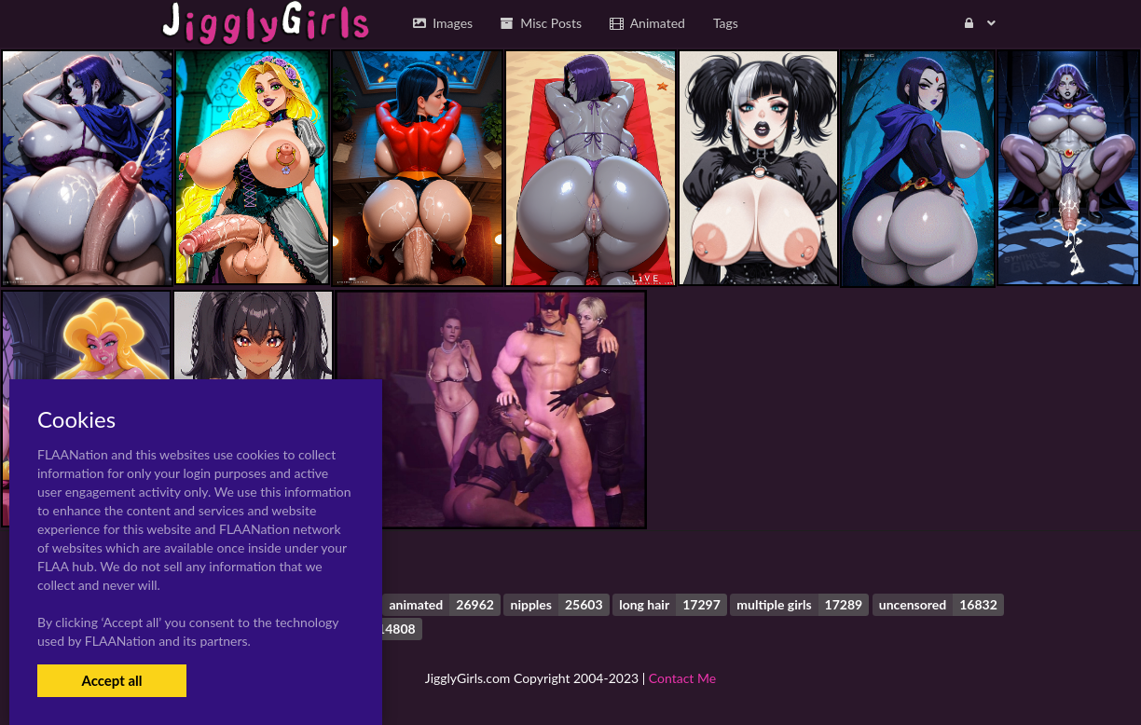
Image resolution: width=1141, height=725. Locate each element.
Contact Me (682, 678)
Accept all (111, 680)
